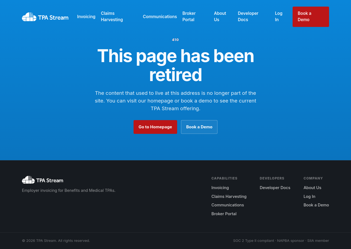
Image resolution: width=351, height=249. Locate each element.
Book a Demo (305, 16)
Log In (278, 16)
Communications (160, 16)
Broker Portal (189, 16)
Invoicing (86, 16)
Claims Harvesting (112, 16)
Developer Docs (248, 16)
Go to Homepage (155, 126)
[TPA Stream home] (45, 16)
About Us (220, 16)
